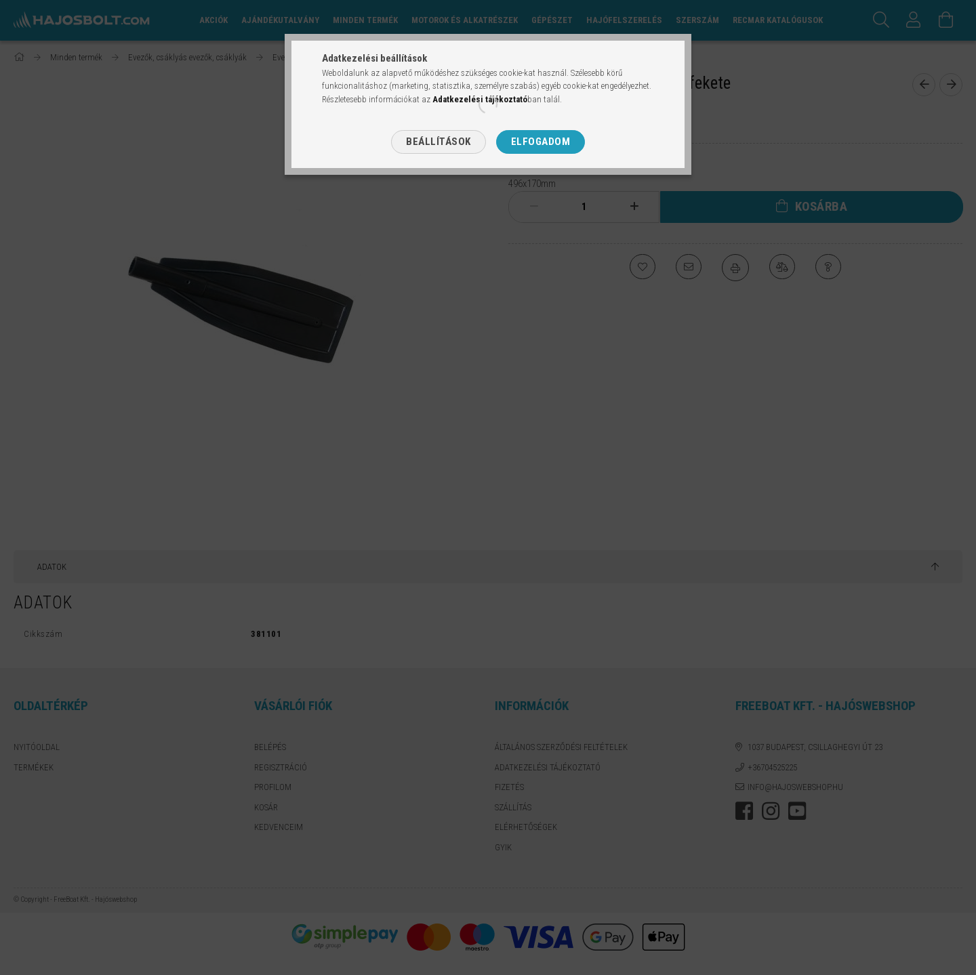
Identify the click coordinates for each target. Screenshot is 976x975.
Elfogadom (541, 142)
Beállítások (438, 142)
